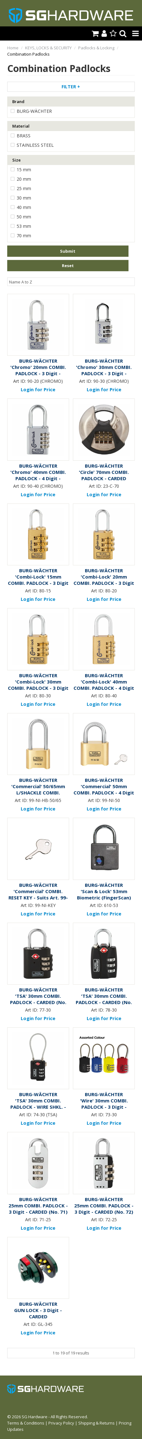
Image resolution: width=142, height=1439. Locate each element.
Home (13, 48)
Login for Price (38, 389)
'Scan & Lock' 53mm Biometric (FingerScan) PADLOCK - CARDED (104, 897)
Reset (68, 265)
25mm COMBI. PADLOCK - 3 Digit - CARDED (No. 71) (38, 1208)
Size (16, 160)
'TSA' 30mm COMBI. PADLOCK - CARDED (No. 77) (38, 1002)
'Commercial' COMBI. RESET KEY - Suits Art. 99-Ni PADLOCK (38, 897)
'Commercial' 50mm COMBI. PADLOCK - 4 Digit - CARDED (104, 792)
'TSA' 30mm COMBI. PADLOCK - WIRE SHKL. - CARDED (38, 1106)
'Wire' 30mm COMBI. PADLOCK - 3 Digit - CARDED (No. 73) (104, 1106)
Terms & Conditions (25, 1423)
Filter (71, 87)
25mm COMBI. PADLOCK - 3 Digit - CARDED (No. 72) (104, 1208)
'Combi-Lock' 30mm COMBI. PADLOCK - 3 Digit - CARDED (38, 687)
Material (21, 126)
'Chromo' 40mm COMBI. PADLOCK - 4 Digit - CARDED (38, 478)
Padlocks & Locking (96, 48)
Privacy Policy (61, 1423)
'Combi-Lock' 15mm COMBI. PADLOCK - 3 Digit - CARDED (38, 583)
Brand (18, 101)
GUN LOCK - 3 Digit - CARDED (38, 1313)
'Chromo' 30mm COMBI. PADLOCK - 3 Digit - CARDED (104, 373)
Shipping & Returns (96, 1423)
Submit (67, 251)
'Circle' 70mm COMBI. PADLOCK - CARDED (104, 475)
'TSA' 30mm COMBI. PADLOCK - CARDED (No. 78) (104, 1002)
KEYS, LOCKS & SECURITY (48, 48)
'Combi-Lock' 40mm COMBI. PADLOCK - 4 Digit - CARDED (104, 687)
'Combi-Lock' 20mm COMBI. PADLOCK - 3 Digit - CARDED (104, 583)
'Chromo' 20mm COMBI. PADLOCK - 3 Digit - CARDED (38, 373)
